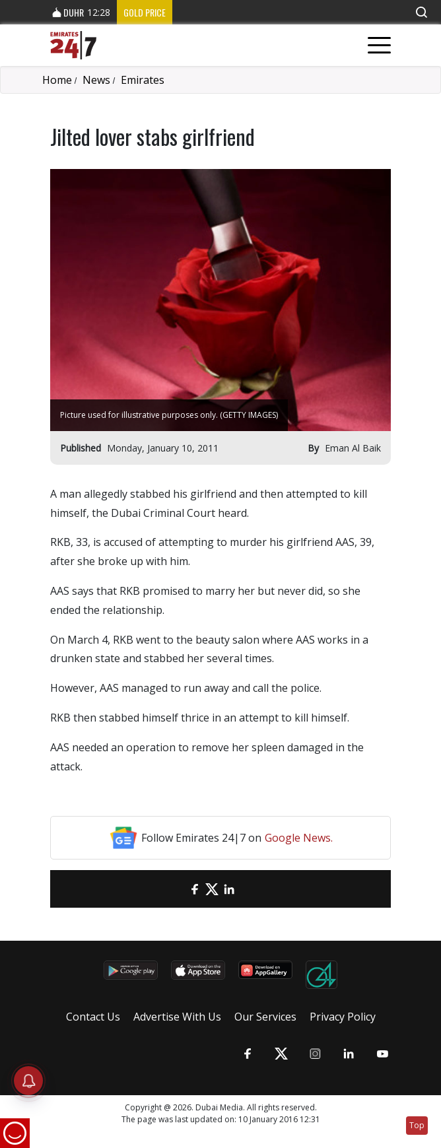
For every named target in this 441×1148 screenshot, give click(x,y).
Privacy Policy (343, 1016)
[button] (421, 12)
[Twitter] (211, 889)
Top (416, 1125)
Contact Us (93, 1016)
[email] (177, 889)
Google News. (299, 837)
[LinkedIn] (229, 889)
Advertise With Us (177, 1016)
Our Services (265, 1016)
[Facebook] (194, 889)
